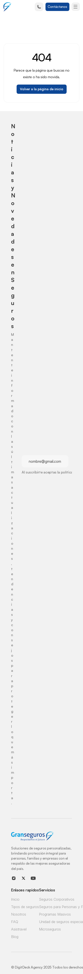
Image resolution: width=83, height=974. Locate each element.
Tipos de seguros (25, 907)
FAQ (14, 922)
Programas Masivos (55, 914)
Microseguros (50, 929)
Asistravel (19, 929)
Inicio (15, 899)
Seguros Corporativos (56, 899)
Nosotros (18, 914)
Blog (14, 936)
